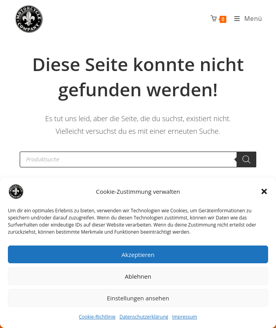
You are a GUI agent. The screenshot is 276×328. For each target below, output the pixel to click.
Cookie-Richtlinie (97, 316)
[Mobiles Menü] (245, 18)
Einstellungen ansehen (138, 298)
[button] (264, 191)
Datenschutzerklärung (143, 316)
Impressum (184, 316)
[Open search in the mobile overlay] (138, 159)
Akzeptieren (137, 255)
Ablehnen (138, 276)
